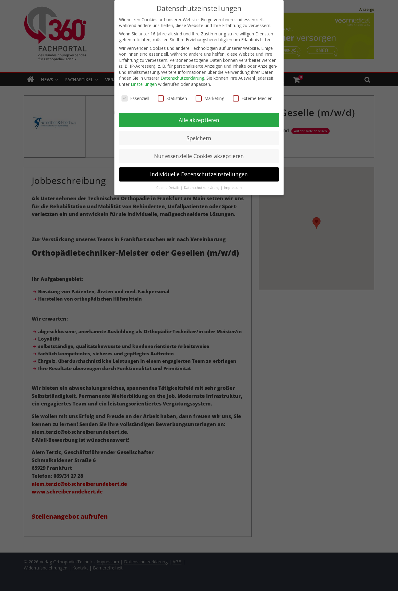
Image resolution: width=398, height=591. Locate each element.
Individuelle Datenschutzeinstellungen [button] (199, 171)
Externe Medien (253, 95)
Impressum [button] (233, 184)
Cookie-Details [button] (168, 184)
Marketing (210, 95)
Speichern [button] (199, 134)
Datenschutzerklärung (182, 75)
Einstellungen (144, 81)
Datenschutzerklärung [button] (202, 184)
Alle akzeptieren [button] (199, 116)
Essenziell (135, 95)
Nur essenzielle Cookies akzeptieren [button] (199, 153)
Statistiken (172, 95)
